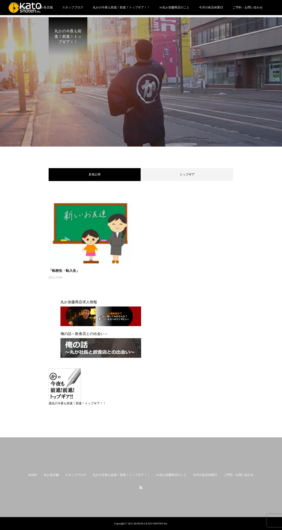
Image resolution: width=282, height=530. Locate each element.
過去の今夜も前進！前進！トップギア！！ (77, 403)
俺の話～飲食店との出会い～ (84, 334)
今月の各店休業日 (211, 7)
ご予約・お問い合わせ (248, 7)
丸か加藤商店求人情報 (78, 302)
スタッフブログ (72, 7)
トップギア (187, 174)
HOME (32, 475)
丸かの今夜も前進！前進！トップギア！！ (121, 7)
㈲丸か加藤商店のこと (174, 7)
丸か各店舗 (45, 7)
